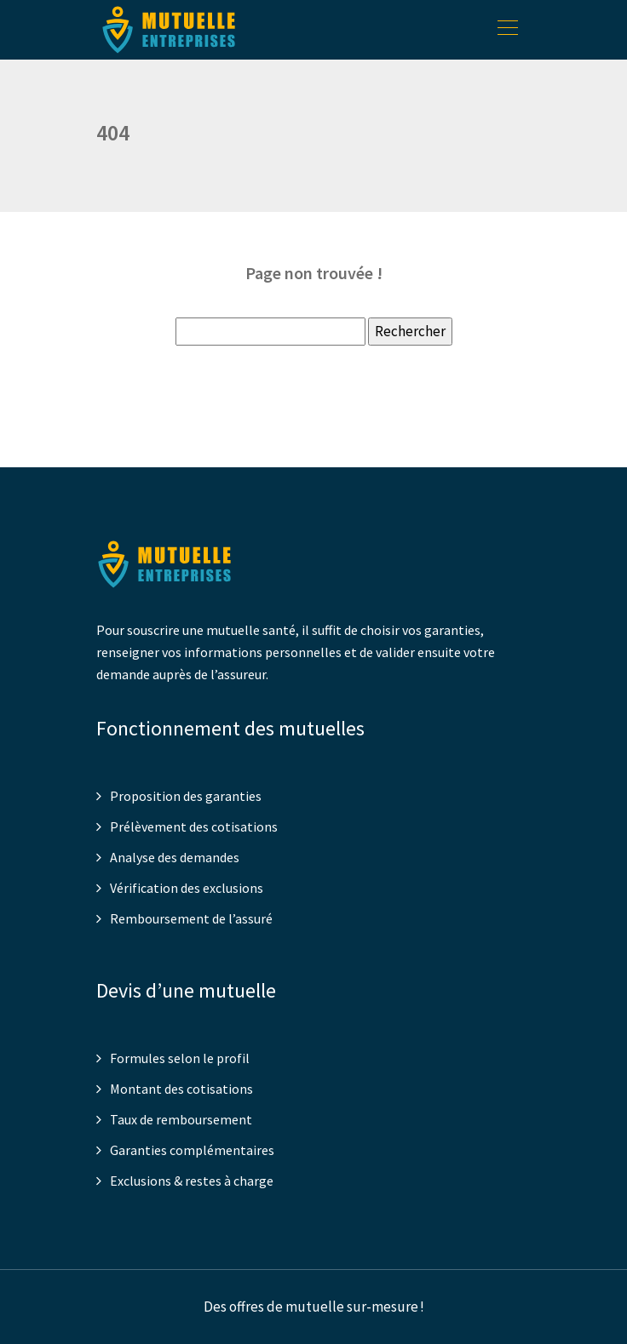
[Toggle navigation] (507, 30)
